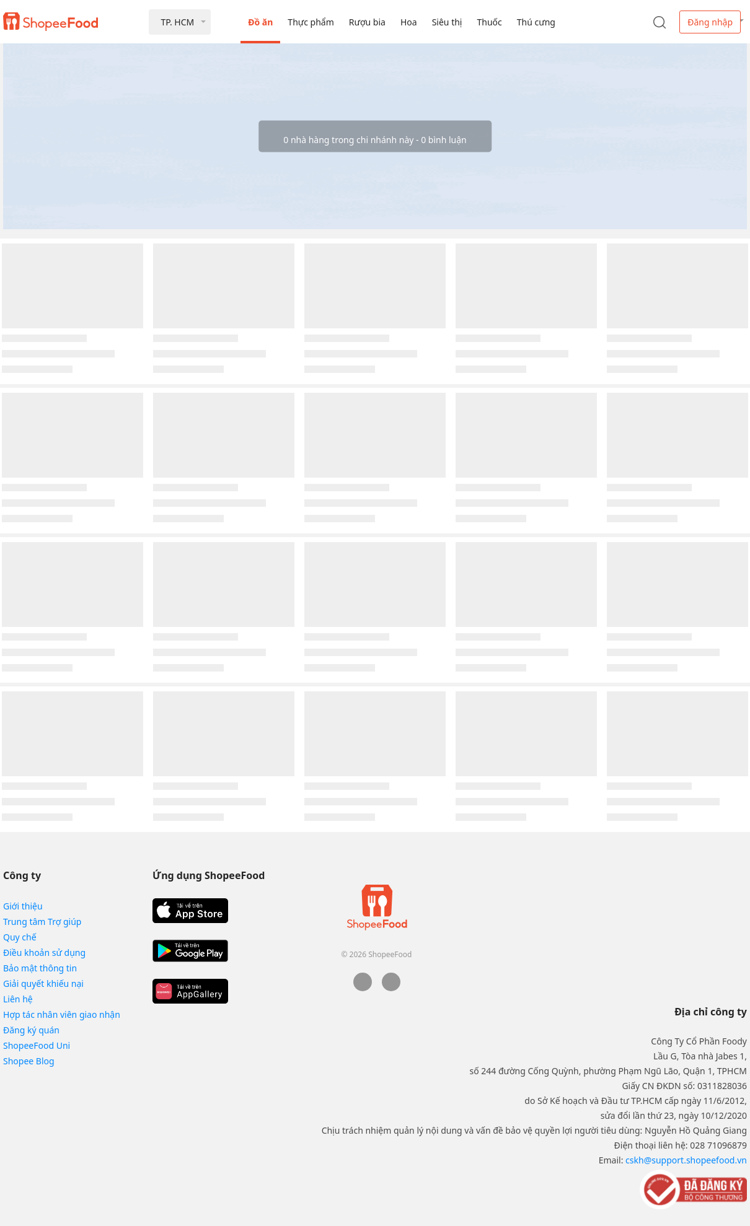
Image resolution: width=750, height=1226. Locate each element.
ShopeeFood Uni (36, 1045)
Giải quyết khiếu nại (43, 983)
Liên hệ (18, 999)
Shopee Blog (29, 1061)
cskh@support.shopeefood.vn (686, 1160)
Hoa (408, 22)
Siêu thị (447, 22)
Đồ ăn (260, 22)
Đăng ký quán (31, 1030)
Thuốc (489, 22)
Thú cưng (536, 22)
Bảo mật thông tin (40, 968)
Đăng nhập (710, 22)
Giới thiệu (23, 906)
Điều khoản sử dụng (44, 952)
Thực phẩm (310, 22)
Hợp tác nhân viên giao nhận (61, 1014)
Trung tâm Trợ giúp (42, 921)
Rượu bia (367, 22)
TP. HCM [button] (177, 22)
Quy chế (20, 937)
